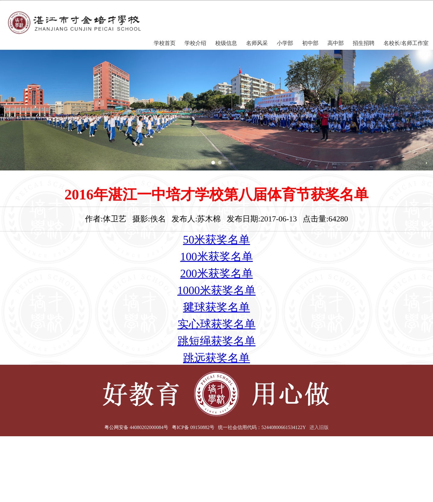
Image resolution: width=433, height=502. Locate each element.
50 (188, 240)
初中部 (310, 43)
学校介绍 (195, 43)
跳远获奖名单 (216, 358)
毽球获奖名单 (216, 307)
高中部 (335, 43)
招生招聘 (364, 43)
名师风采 (257, 43)
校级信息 (226, 43)
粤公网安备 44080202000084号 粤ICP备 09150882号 (159, 427)
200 (188, 273)
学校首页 (164, 43)
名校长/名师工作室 (406, 43)
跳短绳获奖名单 (217, 341)
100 (188, 256)
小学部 (285, 43)
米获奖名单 (222, 240)
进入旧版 (319, 427)
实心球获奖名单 (217, 324)
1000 (188, 290)
